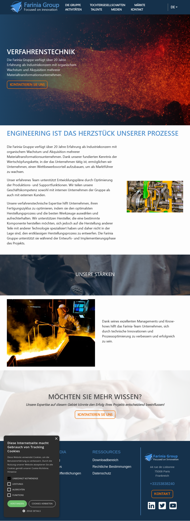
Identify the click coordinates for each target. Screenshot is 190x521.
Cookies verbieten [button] (42, 503)
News (57, 467)
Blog (56, 460)
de (173, 7)
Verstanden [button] (17, 503)
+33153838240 (162, 484)
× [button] (56, 438)
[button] (31, 511)
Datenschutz (101, 473)
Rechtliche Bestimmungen (111, 467)
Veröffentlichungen (67, 473)
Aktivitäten (73, 10)
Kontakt (137, 10)
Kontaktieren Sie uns (27, 85)
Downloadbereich (105, 460)
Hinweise (12, 471)
